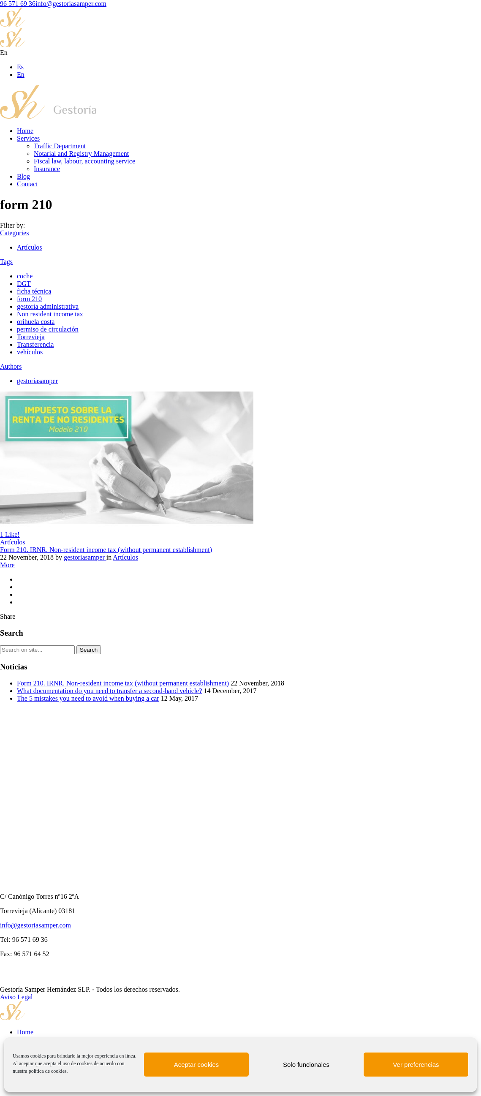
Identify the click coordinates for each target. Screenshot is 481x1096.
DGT (24, 283)
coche (25, 276)
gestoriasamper (37, 380)
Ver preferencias (416, 1064)
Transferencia (35, 344)
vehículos (30, 352)
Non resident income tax (50, 314)
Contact (27, 184)
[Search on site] (37, 649)
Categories (14, 233)
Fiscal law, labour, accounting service (84, 161)
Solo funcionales (306, 1064)
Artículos (29, 247)
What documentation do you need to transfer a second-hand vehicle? (109, 690)
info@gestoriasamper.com (70, 3)
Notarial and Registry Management (81, 153)
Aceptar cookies (196, 1064)
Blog (23, 176)
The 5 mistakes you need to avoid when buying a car (88, 698)
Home (25, 130)
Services (28, 138)
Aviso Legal (16, 997)
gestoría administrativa (48, 306)
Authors (11, 366)
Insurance (47, 168)
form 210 (29, 298)
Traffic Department (60, 146)
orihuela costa (35, 321)
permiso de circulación (48, 329)
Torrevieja (31, 336)
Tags (6, 261)
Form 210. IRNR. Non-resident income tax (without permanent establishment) (106, 549)
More (7, 564)
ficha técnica (34, 291)
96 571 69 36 (17, 3)
